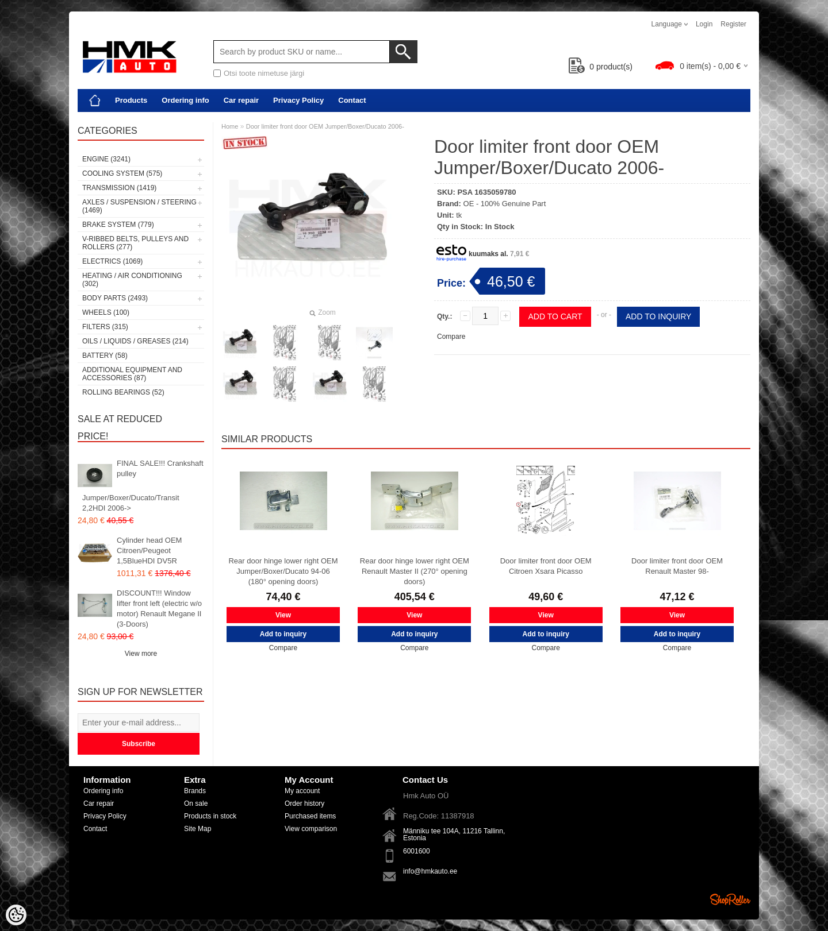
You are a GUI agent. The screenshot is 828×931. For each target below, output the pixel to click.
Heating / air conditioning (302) (132, 280)
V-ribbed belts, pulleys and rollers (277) (135, 243)
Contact (352, 100)
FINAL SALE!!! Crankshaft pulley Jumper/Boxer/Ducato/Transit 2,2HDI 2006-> (143, 485)
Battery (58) (105, 355)
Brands (195, 790)
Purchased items (310, 816)
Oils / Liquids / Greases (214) (135, 341)
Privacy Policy (298, 100)
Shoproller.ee (730, 899)
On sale (196, 803)
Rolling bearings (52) (123, 392)
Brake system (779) (118, 225)
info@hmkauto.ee (430, 871)
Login (704, 24)
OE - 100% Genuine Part (504, 203)
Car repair (241, 100)
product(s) (600, 66)
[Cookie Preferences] (16, 915)
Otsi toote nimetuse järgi (264, 73)
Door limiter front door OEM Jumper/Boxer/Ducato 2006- (325, 126)
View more (141, 654)
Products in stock (210, 816)
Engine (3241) (106, 159)
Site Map (197, 828)
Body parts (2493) (115, 298)
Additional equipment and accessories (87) (132, 374)
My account (302, 790)
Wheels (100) (105, 312)
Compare (451, 337)
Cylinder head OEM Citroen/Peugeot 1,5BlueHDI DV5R (149, 550)
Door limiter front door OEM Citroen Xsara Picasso (546, 566)
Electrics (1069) (112, 261)
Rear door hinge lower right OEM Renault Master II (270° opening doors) (414, 571)
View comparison (311, 828)
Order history (304, 803)
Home (229, 126)
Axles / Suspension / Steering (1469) (139, 206)
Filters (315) (105, 327)
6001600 (416, 851)
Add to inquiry (658, 316)
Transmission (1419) (119, 188)
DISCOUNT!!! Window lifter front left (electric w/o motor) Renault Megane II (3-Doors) (159, 608)
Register (733, 24)
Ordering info (185, 100)
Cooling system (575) (122, 173)
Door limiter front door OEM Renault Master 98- (677, 566)
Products (131, 100)
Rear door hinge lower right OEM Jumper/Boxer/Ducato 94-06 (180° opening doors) (283, 571)
